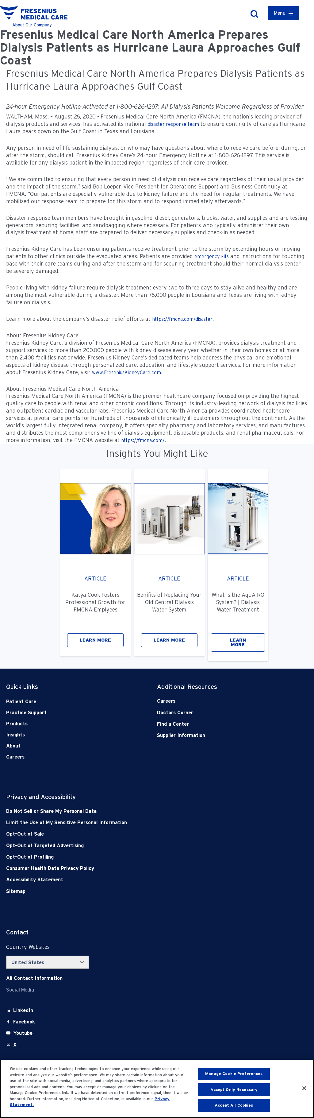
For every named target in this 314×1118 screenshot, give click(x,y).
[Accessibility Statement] (126, 879)
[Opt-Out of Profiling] (126, 857)
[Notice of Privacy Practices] (126, 822)
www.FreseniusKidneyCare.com (126, 372)
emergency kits (211, 256)
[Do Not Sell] (126, 811)
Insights (15, 735)
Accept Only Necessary (234, 1089)
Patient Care (21, 702)
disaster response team (173, 124)
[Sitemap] (126, 891)
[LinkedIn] (23, 1010)
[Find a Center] (217, 724)
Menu (279, 13)
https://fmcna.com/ (143, 440)
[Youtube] (23, 1033)
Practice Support (26, 713)
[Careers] (217, 701)
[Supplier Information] (217, 735)
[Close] (304, 1088)
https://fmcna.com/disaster (182, 319)
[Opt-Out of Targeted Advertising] (126, 845)
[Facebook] (24, 1022)
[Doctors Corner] (217, 712)
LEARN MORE (95, 640)
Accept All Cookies (234, 1105)
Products (17, 724)
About (13, 746)
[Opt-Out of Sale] (126, 834)
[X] (15, 1045)
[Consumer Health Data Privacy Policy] (126, 868)
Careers (15, 757)
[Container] (283, 13)
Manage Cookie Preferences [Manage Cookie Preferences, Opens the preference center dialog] (233, 1073)
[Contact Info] (34, 978)
